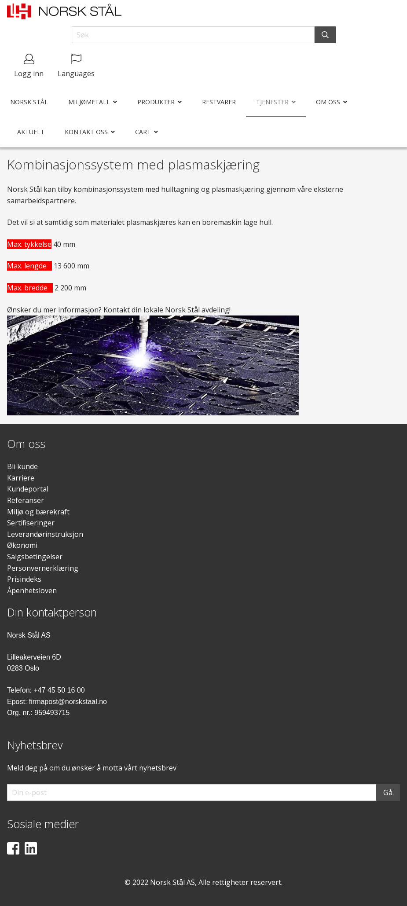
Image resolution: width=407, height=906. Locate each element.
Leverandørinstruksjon (45, 534)
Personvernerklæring (42, 568)
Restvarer (219, 102)
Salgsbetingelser (34, 556)
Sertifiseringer (31, 523)
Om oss (328, 102)
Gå (388, 792)
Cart (143, 132)
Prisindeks (24, 579)
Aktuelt (30, 132)
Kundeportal (27, 489)
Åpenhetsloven (32, 590)
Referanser (25, 500)
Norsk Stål (29, 102)
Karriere (20, 478)
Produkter (156, 102)
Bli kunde (22, 466)
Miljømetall (89, 102)
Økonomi (22, 545)
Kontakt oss (86, 132)
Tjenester (272, 102)
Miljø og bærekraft (38, 512)
